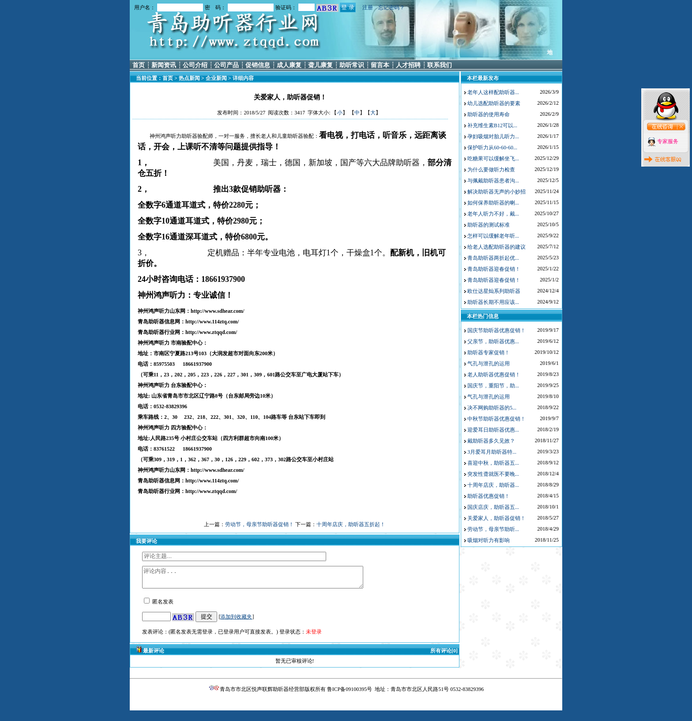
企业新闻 (216, 78)
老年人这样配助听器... (493, 92)
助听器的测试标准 (488, 225)
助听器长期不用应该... (493, 302)
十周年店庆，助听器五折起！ (350, 524)
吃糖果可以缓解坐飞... (493, 159)
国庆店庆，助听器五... (493, 507)
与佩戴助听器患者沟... (493, 181)
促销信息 (257, 65)
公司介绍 (195, 65)
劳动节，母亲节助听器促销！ (259, 524)
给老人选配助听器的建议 (496, 247)
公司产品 (226, 65)
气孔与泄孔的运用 (488, 363)
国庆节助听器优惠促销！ (496, 330)
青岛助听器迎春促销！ (493, 269)
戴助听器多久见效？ (491, 441)
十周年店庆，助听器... (493, 485)
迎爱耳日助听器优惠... (493, 430)
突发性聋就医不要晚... (493, 474)
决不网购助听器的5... (491, 408)
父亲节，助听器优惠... (493, 341)
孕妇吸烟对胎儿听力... (493, 136)
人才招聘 (408, 65)
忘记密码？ (391, 7)
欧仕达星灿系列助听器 (493, 291)
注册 (367, 7)
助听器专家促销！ (488, 352)
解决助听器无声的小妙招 (496, 192)
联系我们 (439, 65)
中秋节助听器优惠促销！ (496, 419)
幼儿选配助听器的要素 (493, 103)
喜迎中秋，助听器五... (493, 463)
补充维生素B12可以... (492, 125)
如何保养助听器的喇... (493, 203)
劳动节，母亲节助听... (493, 529)
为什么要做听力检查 (491, 170)
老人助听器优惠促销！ (493, 375)
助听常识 (351, 65)
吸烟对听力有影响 (488, 540)
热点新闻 (189, 78)
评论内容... (266, 579)
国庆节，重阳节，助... (493, 386)
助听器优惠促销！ (488, 496)
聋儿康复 (320, 65)
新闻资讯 (163, 65)
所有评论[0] (444, 655)
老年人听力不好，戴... (493, 214)
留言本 (380, 65)
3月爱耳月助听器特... (491, 452)
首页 (138, 65)
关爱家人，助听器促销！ (496, 518)
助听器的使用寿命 (488, 114)
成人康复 (289, 65)
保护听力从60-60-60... (492, 147)
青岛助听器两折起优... (493, 258)
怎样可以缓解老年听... (493, 236)
